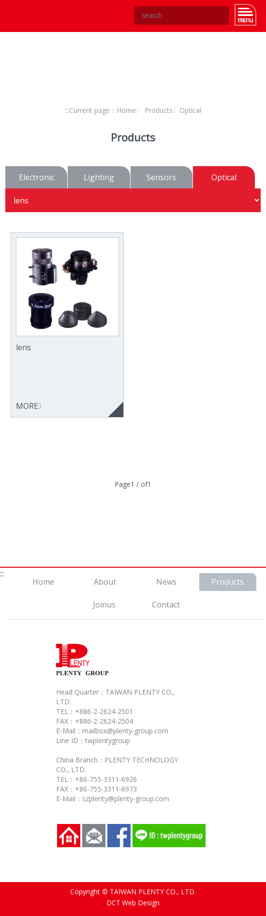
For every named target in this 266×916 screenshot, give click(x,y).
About (105, 581)
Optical (223, 177)
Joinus (104, 604)
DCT (113, 902)
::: (67, 110)
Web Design (141, 902)
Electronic (36, 177)
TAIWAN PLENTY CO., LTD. (31, 15)
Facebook (119, 835)
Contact (166, 604)
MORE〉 (67, 324)
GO (219, 15)
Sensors (161, 177)
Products (159, 110)
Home (126, 110)
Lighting (99, 177)
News (166, 581)
